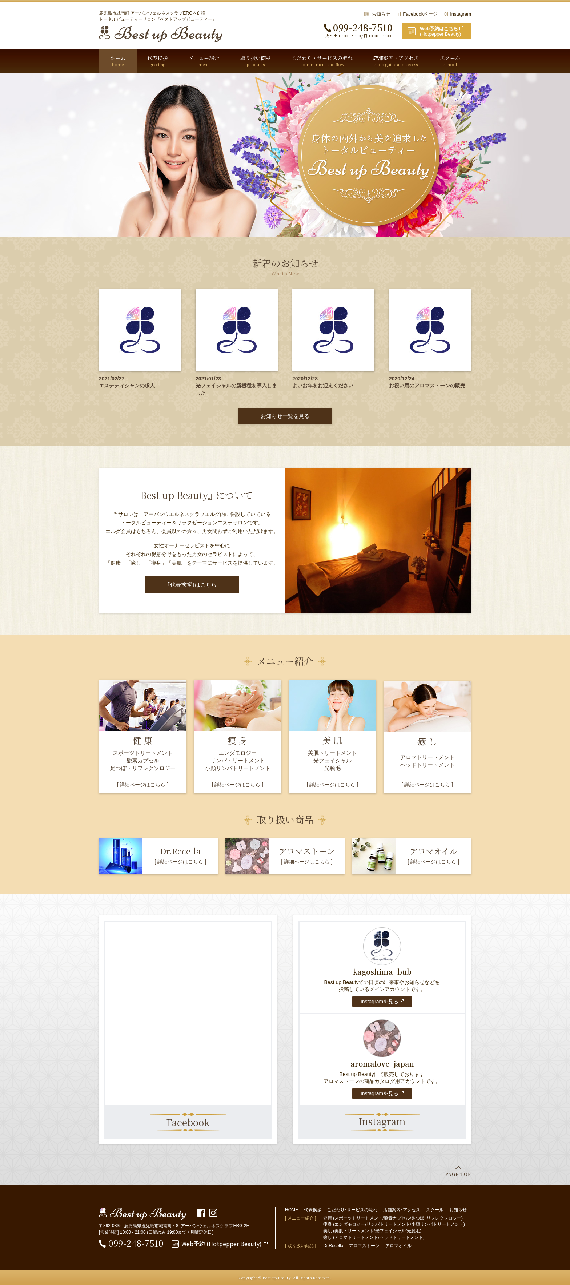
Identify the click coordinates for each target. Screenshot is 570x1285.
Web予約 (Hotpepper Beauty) (221, 1244)
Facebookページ (420, 14)
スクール (434, 1209)
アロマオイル (398, 1245)
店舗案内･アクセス (401, 1209)
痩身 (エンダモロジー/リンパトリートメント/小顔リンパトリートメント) (394, 1224)
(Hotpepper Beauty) (445, 31)
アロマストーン (364, 1245)
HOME (291, 1209)
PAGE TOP (458, 1174)
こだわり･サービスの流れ (352, 1209)
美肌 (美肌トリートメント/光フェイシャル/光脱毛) (372, 1230)
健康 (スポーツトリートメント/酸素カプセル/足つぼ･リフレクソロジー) (393, 1218)
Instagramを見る (379, 1001)
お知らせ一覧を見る (285, 416)
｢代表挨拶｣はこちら (192, 584)
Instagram (460, 14)
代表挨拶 (312, 1209)
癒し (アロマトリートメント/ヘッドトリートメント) (374, 1237)
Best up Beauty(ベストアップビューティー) (160, 34)
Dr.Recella (333, 1245)
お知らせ (381, 14)
